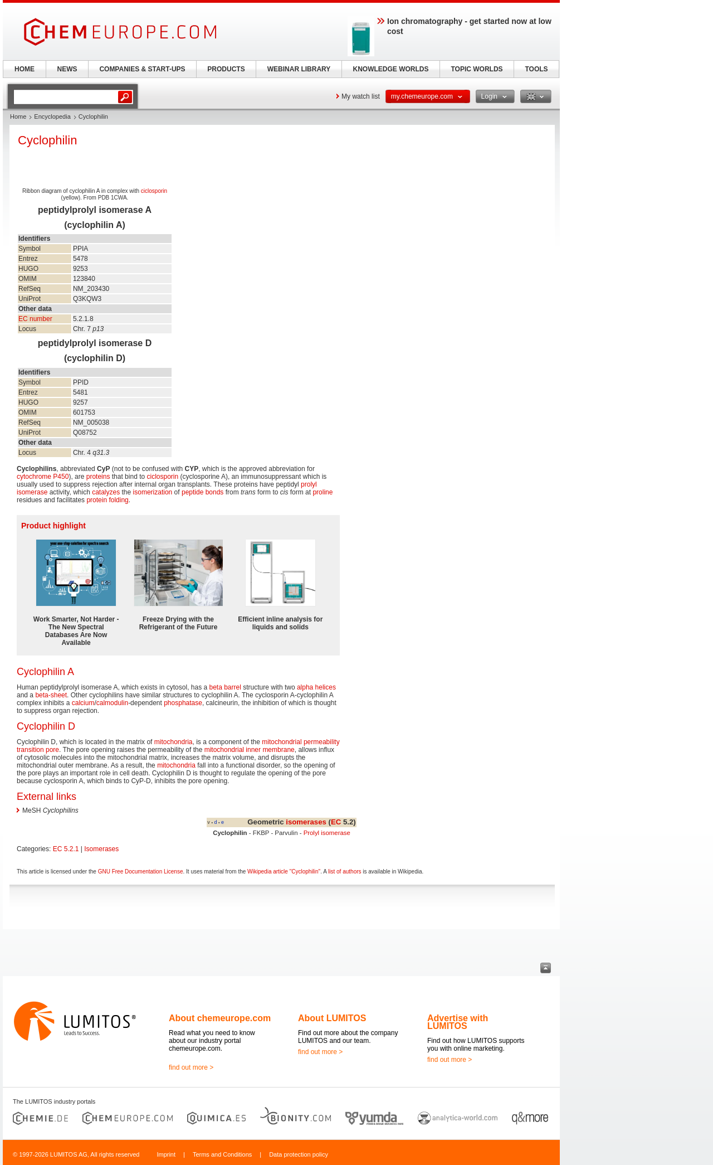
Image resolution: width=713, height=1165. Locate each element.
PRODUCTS (226, 69)
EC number (35, 319)
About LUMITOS (332, 1018)
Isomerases (101, 849)
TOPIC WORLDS (476, 69)
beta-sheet (51, 695)
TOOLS (536, 69)
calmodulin (112, 703)
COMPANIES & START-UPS (142, 69)
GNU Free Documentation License (140, 871)
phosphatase (183, 703)
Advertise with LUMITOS (457, 1022)
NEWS (67, 69)
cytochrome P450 (43, 476)
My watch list (360, 96)
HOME (24, 69)
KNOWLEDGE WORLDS (391, 69)
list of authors (344, 871)
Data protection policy (298, 1154)
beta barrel (225, 687)
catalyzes (106, 492)
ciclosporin (154, 191)
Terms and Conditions (222, 1154)
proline (322, 492)
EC (336, 822)
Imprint (166, 1154)
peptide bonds (202, 492)
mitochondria (173, 742)
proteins (98, 476)
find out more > (191, 1067)
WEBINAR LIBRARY (299, 69)
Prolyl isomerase (327, 832)
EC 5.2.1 (66, 849)
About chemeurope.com (220, 1018)
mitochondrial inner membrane (249, 750)
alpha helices (316, 687)
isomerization (153, 492)
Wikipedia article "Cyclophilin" (283, 871)
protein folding (107, 500)
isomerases (306, 822)
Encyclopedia (52, 116)
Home (18, 116)
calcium (83, 703)
